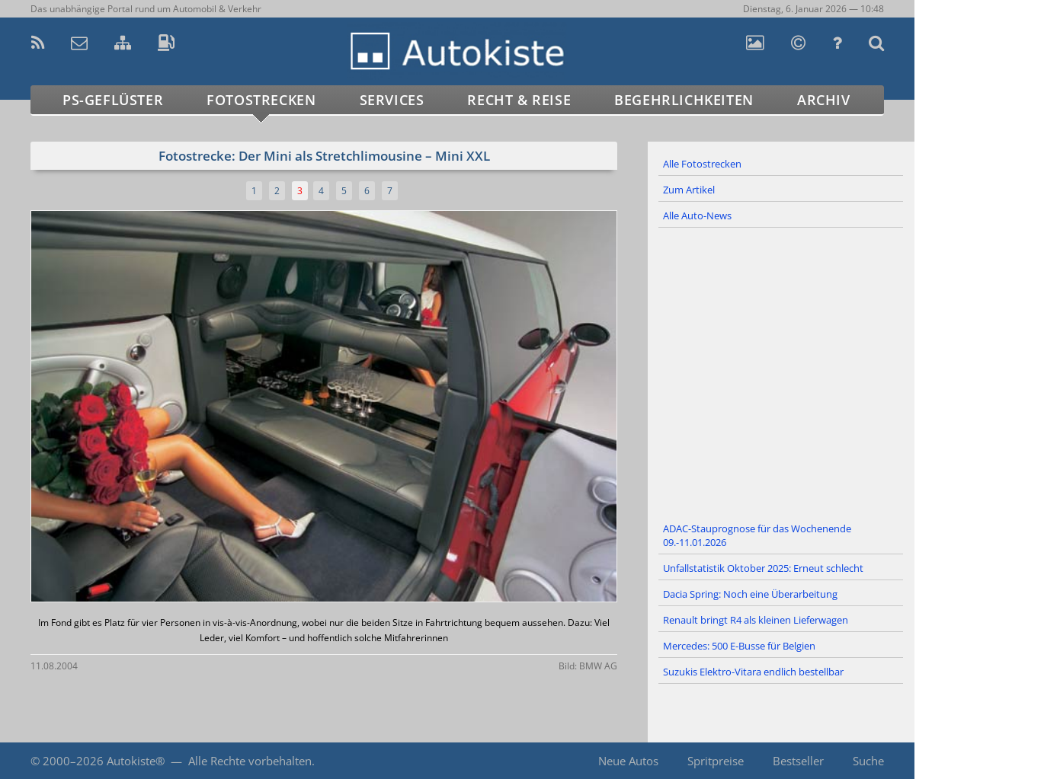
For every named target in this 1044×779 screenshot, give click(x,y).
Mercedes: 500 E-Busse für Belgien (739, 646)
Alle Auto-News (697, 215)
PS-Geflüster (112, 100)
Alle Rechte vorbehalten (250, 760)
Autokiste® (136, 760)
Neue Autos (628, 760)
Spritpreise (715, 760)
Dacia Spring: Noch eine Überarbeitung (750, 594)
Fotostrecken (261, 100)
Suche (868, 760)
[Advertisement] (781, 372)
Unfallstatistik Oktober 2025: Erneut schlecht (763, 568)
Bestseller (798, 760)
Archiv (823, 100)
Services (392, 100)
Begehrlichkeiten (684, 100)
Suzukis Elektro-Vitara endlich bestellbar (753, 671)
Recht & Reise (519, 100)
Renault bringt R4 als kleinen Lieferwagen (755, 620)
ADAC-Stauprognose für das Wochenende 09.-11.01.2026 (757, 535)
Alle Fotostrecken (702, 164)
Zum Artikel (689, 189)
